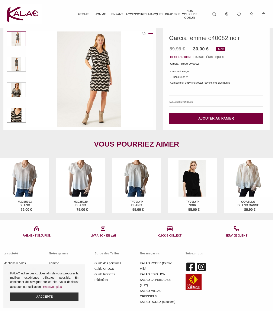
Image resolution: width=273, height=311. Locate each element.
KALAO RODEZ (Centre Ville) (156, 265)
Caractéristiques (208, 57)
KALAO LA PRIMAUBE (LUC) (155, 282)
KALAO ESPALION (153, 274)
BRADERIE (172, 14)
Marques (155, 14)
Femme (83, 14)
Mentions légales (14, 263)
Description (180, 57)
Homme (100, 14)
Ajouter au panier (216, 118)
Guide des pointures (107, 263)
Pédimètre (101, 279)
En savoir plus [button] (52, 286)
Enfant (117, 14)
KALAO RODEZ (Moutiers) (157, 302)
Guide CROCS (104, 268)
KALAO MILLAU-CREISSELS (151, 293)
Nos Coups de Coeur (189, 14)
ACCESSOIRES (136, 14)
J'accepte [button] (44, 296)
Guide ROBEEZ (105, 274)
